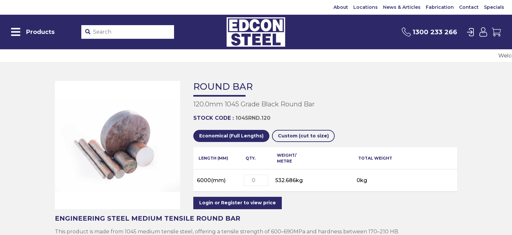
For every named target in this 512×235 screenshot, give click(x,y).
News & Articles (402, 7)
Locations (365, 7)
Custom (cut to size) (303, 136)
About (340, 7)
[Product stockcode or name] (132, 32)
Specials (494, 7)
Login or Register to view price (237, 203)
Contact (469, 7)
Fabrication (440, 7)
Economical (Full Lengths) (231, 136)
